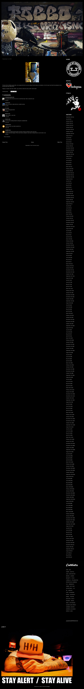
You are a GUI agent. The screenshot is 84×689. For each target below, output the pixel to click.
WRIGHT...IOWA (69, 611)
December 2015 (69, 319)
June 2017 (68, 282)
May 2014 (68, 358)
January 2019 (68, 243)
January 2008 (68, 515)
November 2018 (69, 247)
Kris (6, 108)
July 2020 (68, 205)
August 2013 (68, 377)
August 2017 (68, 278)
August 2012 (68, 402)
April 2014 (68, 360)
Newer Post (5, 142)
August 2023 (68, 135)
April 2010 (68, 459)
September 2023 (69, 133)
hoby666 (7, 130)
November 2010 (69, 445)
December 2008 (69, 493)
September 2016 (69, 300)
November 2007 (69, 519)
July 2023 (68, 137)
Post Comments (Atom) (34, 145)
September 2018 (69, 251)
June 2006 (68, 552)
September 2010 (69, 449)
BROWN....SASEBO (70, 575)
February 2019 (69, 241)
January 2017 (68, 292)
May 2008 (68, 507)
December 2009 (69, 468)
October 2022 (68, 152)
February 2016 (69, 315)
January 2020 (68, 218)
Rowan (6, 113)
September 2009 (69, 474)
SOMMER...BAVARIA (70, 606)
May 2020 (68, 210)
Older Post (59, 142)
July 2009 (68, 478)
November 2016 (69, 296)
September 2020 (69, 201)
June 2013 (68, 381)
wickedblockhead (8, 97)
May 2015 (68, 333)
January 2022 (68, 170)
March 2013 (68, 387)
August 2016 (68, 302)
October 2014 (68, 348)
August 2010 (68, 451)
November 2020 (69, 197)
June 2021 (68, 183)
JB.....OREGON (69, 590)
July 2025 (68, 119)
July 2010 (68, 453)
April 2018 (68, 261)
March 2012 (68, 412)
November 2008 (69, 495)
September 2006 (69, 548)
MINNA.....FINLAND (70, 596)
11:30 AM (7, 116)
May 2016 (68, 309)
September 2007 (69, 524)
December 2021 (69, 172)
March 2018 (68, 263)
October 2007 (68, 521)
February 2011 (69, 439)
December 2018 (69, 245)
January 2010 (68, 466)
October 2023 (68, 131)
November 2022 (69, 150)
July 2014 (68, 354)
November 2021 (69, 174)
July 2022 (68, 158)
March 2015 (68, 338)
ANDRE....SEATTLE (70, 571)
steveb (6, 102)
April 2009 (68, 484)
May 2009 (68, 482)
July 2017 (68, 280)
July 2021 (68, 181)
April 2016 (68, 311)
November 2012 (69, 395)
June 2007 (68, 530)
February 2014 (69, 364)
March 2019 (68, 238)
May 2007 (68, 532)
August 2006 (68, 550)
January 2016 (68, 317)
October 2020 (68, 199)
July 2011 (68, 428)
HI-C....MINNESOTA (70, 584)
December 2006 (69, 542)
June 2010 (68, 455)
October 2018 (68, 249)
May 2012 (68, 408)
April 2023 (68, 141)
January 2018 (68, 267)
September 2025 (69, 117)
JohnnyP (7, 124)
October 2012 (68, 397)
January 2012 (68, 416)
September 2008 (69, 499)
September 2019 (69, 226)
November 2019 (69, 222)
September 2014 (69, 350)
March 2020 (68, 214)
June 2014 (68, 356)
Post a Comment (7, 136)
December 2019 (69, 220)
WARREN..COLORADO (71, 609)
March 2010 (68, 462)
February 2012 (69, 414)
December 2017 (69, 269)
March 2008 (68, 511)
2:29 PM (6, 134)
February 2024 (69, 125)
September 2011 (69, 424)
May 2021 (68, 185)
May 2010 (68, 457)
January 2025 (68, 121)
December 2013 (69, 369)
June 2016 (68, 307)
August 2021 (68, 179)
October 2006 (68, 546)
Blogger (48, 686)
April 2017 (68, 286)
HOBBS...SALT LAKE (70, 586)
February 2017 (69, 290)
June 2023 (68, 139)
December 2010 (69, 443)
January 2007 (68, 540)
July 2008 (68, 503)
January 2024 (68, 127)
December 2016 (69, 294)
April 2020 (68, 212)
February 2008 (69, 513)
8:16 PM (6, 105)
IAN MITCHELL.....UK (70, 588)
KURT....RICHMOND (70, 592)
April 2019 (68, 236)
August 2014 (68, 352)
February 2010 (69, 464)
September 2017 (69, 276)
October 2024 (68, 123)
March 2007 (68, 536)
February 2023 (69, 143)
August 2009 (68, 476)
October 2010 (68, 447)
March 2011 (68, 437)
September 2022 (69, 154)
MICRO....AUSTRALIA (70, 594)
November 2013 (69, 371)
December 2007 (69, 517)
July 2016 (68, 305)
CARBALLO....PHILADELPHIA (72, 580)
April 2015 (68, 336)
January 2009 (68, 490)
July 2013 (68, 379)
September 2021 (69, 176)
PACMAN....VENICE (70, 600)
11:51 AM (7, 127)
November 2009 (69, 470)
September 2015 (69, 325)
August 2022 (68, 156)
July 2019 (68, 230)
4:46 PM (6, 100)
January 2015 (68, 342)
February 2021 (69, 191)
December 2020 (69, 195)
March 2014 (68, 362)
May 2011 (68, 433)
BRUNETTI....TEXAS (70, 578)
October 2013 (68, 373)
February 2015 (69, 340)
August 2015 (68, 327)
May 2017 (68, 284)
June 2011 (68, 431)
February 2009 (69, 488)
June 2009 (68, 480)
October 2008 (68, 497)
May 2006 (68, 555)
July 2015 (68, 329)
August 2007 (68, 526)
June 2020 (68, 207)
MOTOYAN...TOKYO (70, 598)
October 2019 (68, 224)
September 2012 (69, 400)
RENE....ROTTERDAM (70, 602)
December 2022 (69, 148)
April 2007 (68, 534)
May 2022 (68, 162)
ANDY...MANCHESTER (70, 573)
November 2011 (69, 420)
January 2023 (68, 145)
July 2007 (68, 528)
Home (32, 142)
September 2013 (69, 375)
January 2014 (68, 366)
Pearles (6, 119)
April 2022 (68, 164)
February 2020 (69, 216)
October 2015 (68, 323)
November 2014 (69, 346)
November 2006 (69, 544)
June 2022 (68, 160)
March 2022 (68, 166)
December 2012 (69, 393)
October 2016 (68, 298)
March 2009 (68, 486)
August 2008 (68, 501)
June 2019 (68, 232)
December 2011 (69, 418)
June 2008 (68, 505)
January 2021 (68, 193)
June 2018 (68, 257)
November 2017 (69, 272)
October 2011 (68, 422)
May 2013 (68, 383)
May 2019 (68, 234)
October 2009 (68, 472)
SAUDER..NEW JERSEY (71, 604)
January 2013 (68, 391)
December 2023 (69, 129)
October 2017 (68, 274)
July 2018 (68, 255)
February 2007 (69, 538)
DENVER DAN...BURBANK (71, 582)
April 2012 (68, 410)
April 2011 (68, 435)
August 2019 (68, 228)
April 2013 (68, 385)
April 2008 (68, 509)
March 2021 (68, 189)
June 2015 (68, 331)
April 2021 (68, 187)
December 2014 (69, 344)
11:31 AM (7, 122)
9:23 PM (6, 111)
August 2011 (68, 426)
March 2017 (68, 288)
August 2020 (68, 203)
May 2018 (68, 259)
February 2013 (69, 389)
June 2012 (68, 406)
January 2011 (68, 441)
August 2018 (68, 253)
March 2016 (68, 313)
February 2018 (69, 265)
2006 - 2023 (68, 569)
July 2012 (68, 404)
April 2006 (68, 557)
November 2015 (69, 321)
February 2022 (69, 168)
